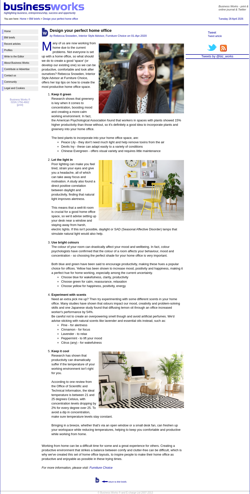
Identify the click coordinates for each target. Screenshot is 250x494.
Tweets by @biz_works (217, 56)
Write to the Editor (14, 56)
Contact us (10, 75)
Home (23, 19)
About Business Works (16, 63)
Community (10, 82)
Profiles (8, 50)
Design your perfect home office (60, 19)
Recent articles (12, 44)
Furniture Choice (101, 467)
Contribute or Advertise (16, 69)
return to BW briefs (114, 482)
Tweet (212, 32)
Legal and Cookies (14, 88)
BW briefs (34, 19)
